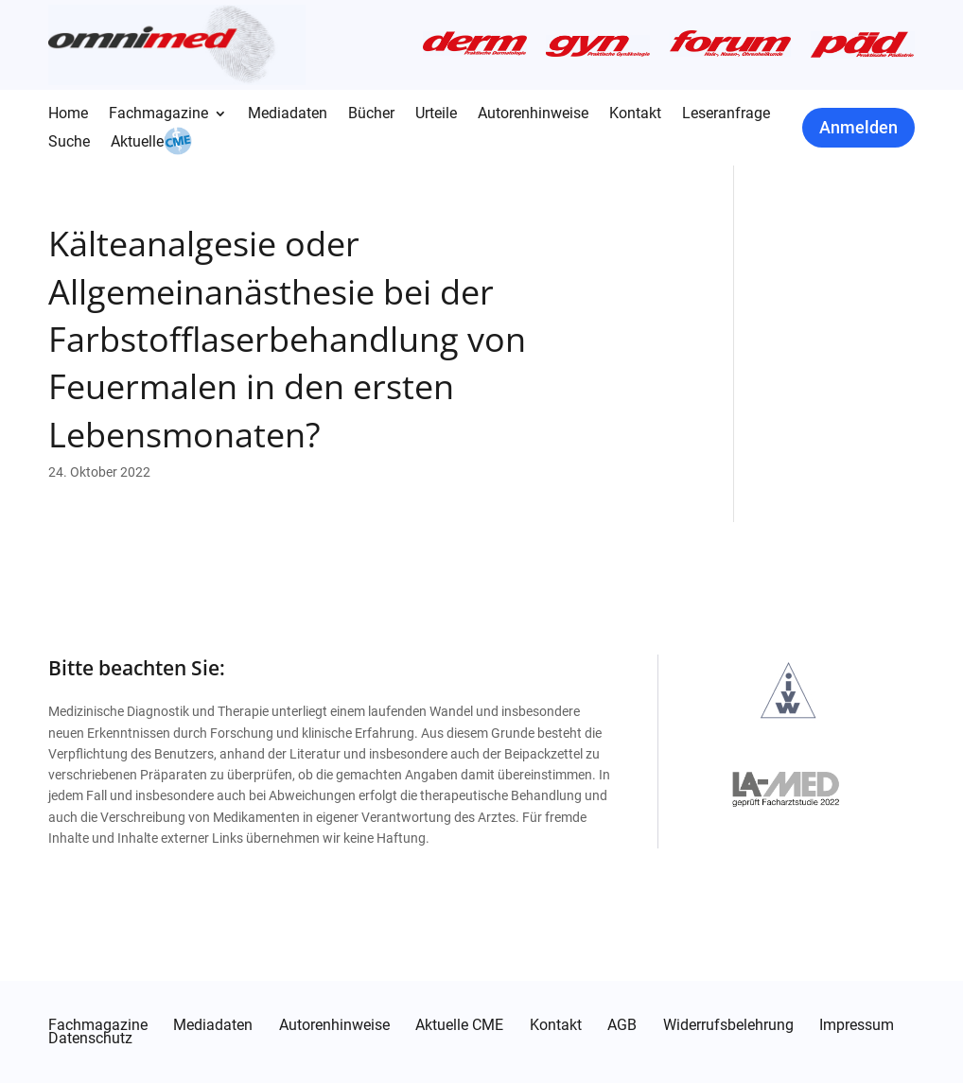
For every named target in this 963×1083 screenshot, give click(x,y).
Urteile (436, 114)
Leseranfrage (726, 114)
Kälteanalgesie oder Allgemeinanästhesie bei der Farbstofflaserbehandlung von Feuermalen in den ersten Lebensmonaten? (287, 339)
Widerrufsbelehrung (728, 1025)
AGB (622, 1025)
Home (68, 114)
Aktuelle (137, 142)
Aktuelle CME (459, 1025)
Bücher (371, 114)
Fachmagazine (158, 114)
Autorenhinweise (533, 114)
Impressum (856, 1025)
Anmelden (858, 127)
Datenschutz (90, 1038)
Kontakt (635, 114)
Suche (69, 142)
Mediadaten (287, 114)
